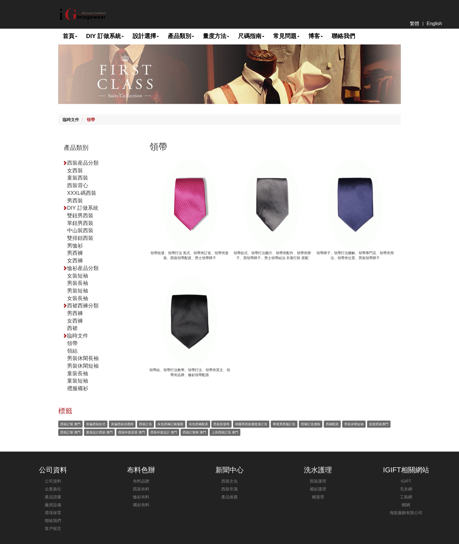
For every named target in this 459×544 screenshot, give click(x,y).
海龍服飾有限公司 (406, 512)
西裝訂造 (145, 424)
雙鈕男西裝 (80, 215)
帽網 (406, 504)
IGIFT (406, 481)
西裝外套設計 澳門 (163, 432)
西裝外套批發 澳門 (131, 432)
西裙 (72, 328)
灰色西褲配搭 (198, 424)
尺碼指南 (251, 36)
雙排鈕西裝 (80, 238)
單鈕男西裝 (80, 223)
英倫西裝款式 (95, 424)
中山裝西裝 (80, 230)
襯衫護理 (318, 489)
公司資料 (53, 481)
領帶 (91, 119)
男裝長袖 (77, 283)
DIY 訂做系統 (105, 36)
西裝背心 (77, 185)
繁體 (414, 23)
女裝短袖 (77, 276)
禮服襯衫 (77, 388)
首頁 (70, 36)
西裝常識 (229, 489)
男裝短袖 (77, 291)
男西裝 (75, 201)
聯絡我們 (343, 36)
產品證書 (53, 497)
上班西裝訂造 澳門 (225, 432)
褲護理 (318, 497)
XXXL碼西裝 (81, 193)
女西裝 (75, 170)
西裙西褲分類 (83, 306)
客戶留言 (53, 528)
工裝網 (406, 497)
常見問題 (286, 36)
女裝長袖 (77, 298)
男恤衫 (75, 246)
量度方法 (216, 36)
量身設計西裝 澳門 (99, 432)
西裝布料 (141, 489)
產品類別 (181, 36)
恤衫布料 (141, 497)
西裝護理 (318, 481)
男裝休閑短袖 (83, 366)
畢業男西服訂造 (284, 424)
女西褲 (75, 261)
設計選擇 (146, 36)
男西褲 (75, 253)
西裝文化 (229, 481)
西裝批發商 (221, 424)
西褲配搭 (332, 424)
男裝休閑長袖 (83, 358)
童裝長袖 (77, 373)
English (434, 23)
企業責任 (53, 489)
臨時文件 (71, 119)
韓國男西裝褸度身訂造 (251, 424)
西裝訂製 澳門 (70, 424)
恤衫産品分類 (83, 268)
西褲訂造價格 (310, 424)
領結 (72, 351)
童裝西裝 (77, 178)
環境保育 (53, 512)
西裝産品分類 (83, 163)
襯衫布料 (141, 504)
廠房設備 (53, 504)
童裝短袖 (77, 381)
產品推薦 (229, 497)
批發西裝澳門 (378, 424)
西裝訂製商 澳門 (194, 432)
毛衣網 (406, 489)
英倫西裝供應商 (122, 424)
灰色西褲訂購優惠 (170, 424)
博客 (315, 36)
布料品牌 (141, 481)
